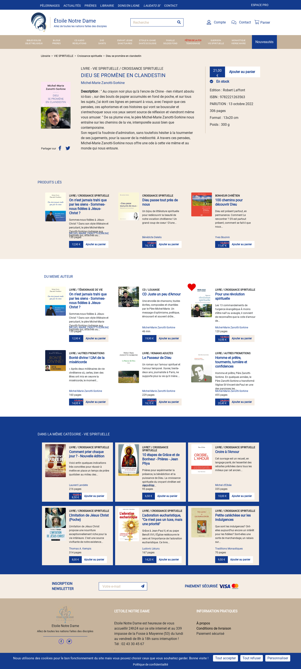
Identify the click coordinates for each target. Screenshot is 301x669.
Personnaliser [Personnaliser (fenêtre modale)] (277, 658)
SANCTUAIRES (125, 43)
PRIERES (56, 43)
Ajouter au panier (242, 72)
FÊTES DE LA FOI (193, 40)
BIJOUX (56, 40)
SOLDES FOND (170, 43)
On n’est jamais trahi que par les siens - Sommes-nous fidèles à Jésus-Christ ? (88, 206)
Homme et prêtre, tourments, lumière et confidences (231, 362)
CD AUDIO (79, 40)
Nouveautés (264, 42)
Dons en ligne (129, 5)
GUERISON (216, 40)
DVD (102, 40)
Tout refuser (251, 658)
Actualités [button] (72, 5)
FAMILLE (170, 40)
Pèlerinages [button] (50, 5)
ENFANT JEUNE (125, 40)
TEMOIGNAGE (193, 43)
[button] (43, 105)
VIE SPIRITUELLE (216, 43)
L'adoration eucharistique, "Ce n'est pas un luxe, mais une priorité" (162, 519)
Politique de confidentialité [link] (150, 664)
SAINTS (102, 43)
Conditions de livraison (213, 628)
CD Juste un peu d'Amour (161, 294)
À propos (203, 623)
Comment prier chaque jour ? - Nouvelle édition (86, 454)
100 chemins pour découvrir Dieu (228, 202)
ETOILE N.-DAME (147, 40)
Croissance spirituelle (89, 55)
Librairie (107, 5)
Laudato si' (152, 5)
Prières (90, 5)
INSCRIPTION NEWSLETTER (63, 586)
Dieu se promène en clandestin (123, 55)
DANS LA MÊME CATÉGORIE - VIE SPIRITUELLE (74, 434)
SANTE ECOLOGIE (147, 43)
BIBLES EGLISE (34, 40)
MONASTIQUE (238, 40)
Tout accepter (225, 658)
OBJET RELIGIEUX (34, 43)
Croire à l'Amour (227, 452)
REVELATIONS (79, 43)
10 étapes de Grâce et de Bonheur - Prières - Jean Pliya (160, 459)
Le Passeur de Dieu (156, 358)
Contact (171, 5)
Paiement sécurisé (210, 634)
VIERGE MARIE (238, 43)
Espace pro (260, 5)
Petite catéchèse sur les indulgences (233, 517)
